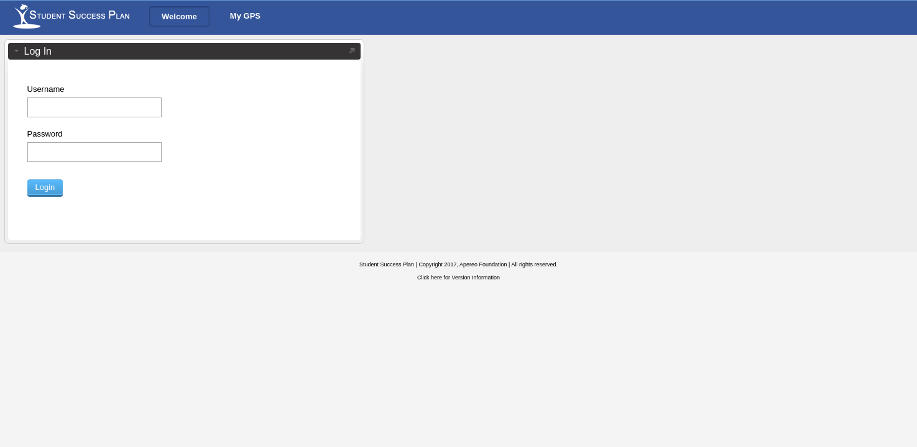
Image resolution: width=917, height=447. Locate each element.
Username (46, 89)
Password (45, 133)
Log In (38, 51)
